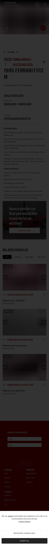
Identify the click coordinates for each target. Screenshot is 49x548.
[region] (24, 529)
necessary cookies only (24, 533)
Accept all (24, 541)
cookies (10, 516)
